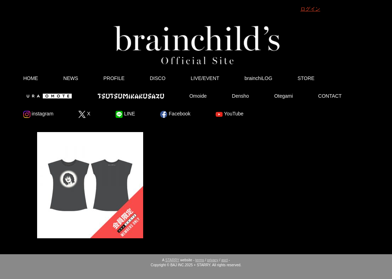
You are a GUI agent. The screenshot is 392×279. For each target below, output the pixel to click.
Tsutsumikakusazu (131, 96)
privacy (212, 260)
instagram (38, 114)
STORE (306, 78)
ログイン (310, 9)
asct (224, 260)
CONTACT (330, 96)
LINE (125, 114)
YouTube (230, 114)
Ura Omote (48, 96)
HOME (30, 78)
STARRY (172, 260)
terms (199, 260)
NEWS (70, 78)
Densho (240, 96)
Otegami (283, 96)
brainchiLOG (259, 78)
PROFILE (113, 78)
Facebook (175, 114)
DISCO (157, 78)
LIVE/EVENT (205, 78)
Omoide (198, 96)
